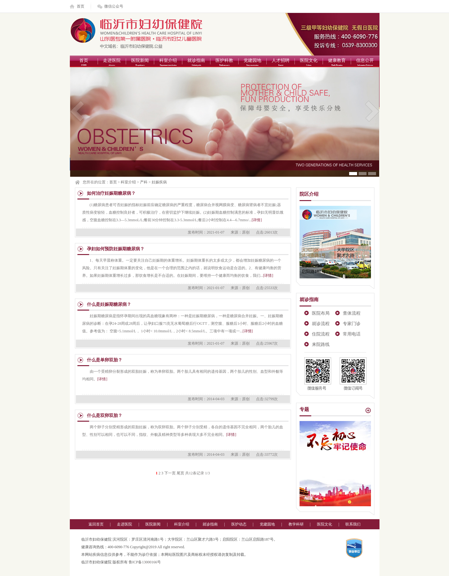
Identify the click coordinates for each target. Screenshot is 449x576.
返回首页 (96, 524)
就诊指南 (196, 62)
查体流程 (352, 313)
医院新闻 (140, 62)
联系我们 (353, 524)
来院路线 (321, 344)
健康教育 (337, 62)
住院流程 (321, 334)
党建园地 (253, 62)
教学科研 (296, 524)
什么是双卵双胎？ (104, 415)
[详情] (257, 220)
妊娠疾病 (159, 182)
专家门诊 (352, 323)
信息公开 (365, 62)
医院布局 (321, 313)
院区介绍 (309, 194)
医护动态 (238, 524)
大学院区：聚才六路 (348, 252)
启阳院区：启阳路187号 (313, 269)
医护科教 (224, 62)
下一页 (170, 473)
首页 (80, 6)
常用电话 (352, 334)
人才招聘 (281, 62)
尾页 (180, 473)
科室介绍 (168, 62)
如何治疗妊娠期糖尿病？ (111, 193)
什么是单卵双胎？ (104, 360)
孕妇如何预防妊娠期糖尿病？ (115, 248)
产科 (144, 182)
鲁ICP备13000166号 (145, 562)
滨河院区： (313, 252)
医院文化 (309, 62)
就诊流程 (321, 323)
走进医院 (112, 62)
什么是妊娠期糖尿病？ (109, 304)
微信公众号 (113, 6)
